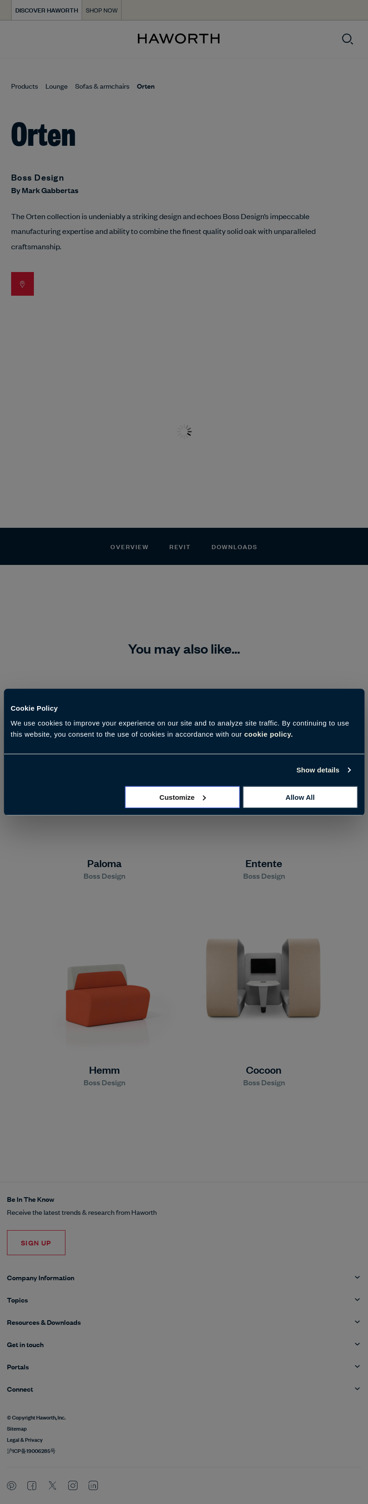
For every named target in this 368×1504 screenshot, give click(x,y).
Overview (129, 546)
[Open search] (347, 39)
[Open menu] (15, 39)
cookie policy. (268, 734)
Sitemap (17, 1428)
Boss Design (37, 177)
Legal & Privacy (25, 1439)
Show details (318, 770)
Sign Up (36, 1242)
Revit (180, 546)
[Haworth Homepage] (178, 39)
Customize (183, 797)
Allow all (300, 797)
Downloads (235, 546)
